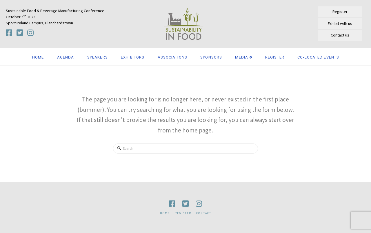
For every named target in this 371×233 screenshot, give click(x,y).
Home (165, 213)
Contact (203, 213)
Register (183, 213)
